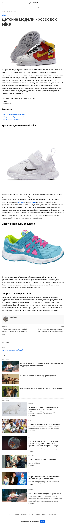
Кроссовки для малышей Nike (14, 114)
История (44, 7)
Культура (37, 7)
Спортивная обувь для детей (13, 117)
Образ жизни (52, 7)
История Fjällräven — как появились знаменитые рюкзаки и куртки (43, 408)
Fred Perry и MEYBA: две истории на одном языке (41, 388)
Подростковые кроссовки (12, 119)
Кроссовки (24, 7)
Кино (29, 437)
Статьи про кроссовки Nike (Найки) (12, 350)
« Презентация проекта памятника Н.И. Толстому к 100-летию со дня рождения (15, 330)
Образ (14, 11)
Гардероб (16, 7)
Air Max (21, 202)
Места (31, 7)
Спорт (10, 7)
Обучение (31, 455)
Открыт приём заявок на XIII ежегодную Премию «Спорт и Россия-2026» (44, 477)
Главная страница (7, 11)
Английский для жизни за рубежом (42, 459)
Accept (42, 521)
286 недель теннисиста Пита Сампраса (44, 424)
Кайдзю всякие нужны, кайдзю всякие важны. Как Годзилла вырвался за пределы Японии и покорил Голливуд (43, 443)
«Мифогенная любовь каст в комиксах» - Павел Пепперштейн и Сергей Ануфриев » (50, 330)
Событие (31, 472)
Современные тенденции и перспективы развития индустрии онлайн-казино (41, 364)
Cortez (33, 202)
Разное (30, 489)
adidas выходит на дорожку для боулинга (38, 376)
